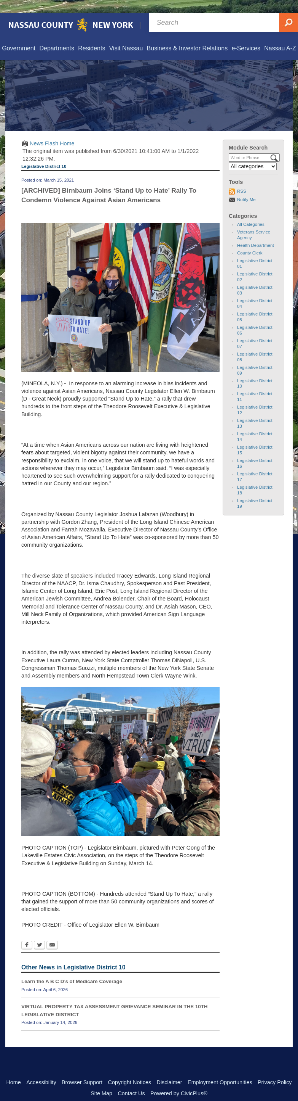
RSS (241, 178)
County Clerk (250, 240)
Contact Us (131, 1080)
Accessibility (41, 1069)
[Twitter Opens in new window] (39, 933)
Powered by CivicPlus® (178, 1080)
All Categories (251, 211)
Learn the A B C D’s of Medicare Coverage (71, 968)
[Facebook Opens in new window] (26, 933)
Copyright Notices (129, 1069)
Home (13, 1069)
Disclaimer (169, 1069)
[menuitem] (18, 35)
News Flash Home (52, 130)
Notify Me (246, 186)
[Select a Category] (253, 153)
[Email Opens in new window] (52, 933)
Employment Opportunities (220, 1069)
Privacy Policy (275, 1069)
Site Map (101, 1080)
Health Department (255, 232)
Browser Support (82, 1069)
